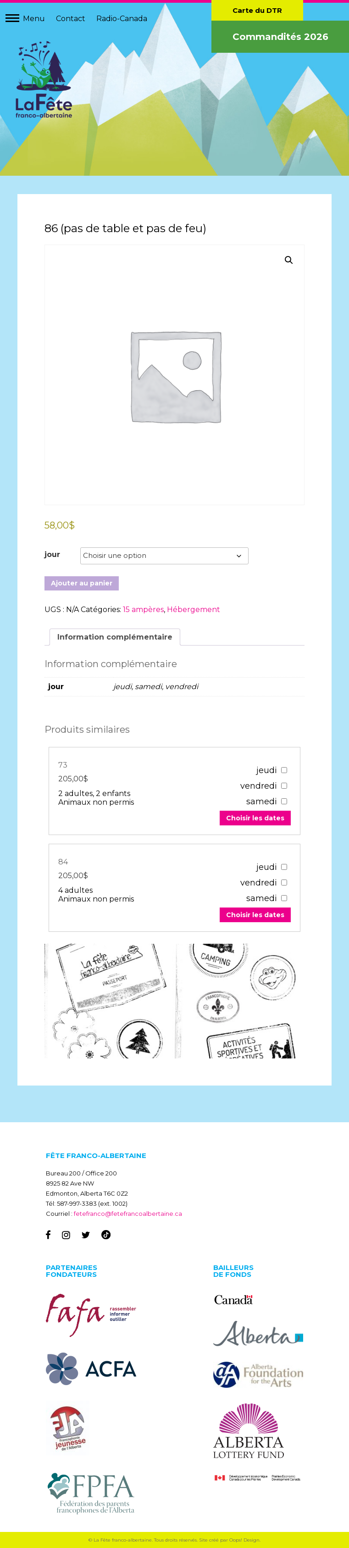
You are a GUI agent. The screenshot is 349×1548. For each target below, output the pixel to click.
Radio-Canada (121, 18)
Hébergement (194, 609)
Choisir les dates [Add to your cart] (254, 817)
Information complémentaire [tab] (115, 636)
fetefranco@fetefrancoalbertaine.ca (128, 1213)
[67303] (283, 770)
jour (53, 554)
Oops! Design (244, 1540)
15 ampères (143, 609)
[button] (288, 261)
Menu (34, 18)
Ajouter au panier (82, 583)
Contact (70, 18)
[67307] (283, 866)
